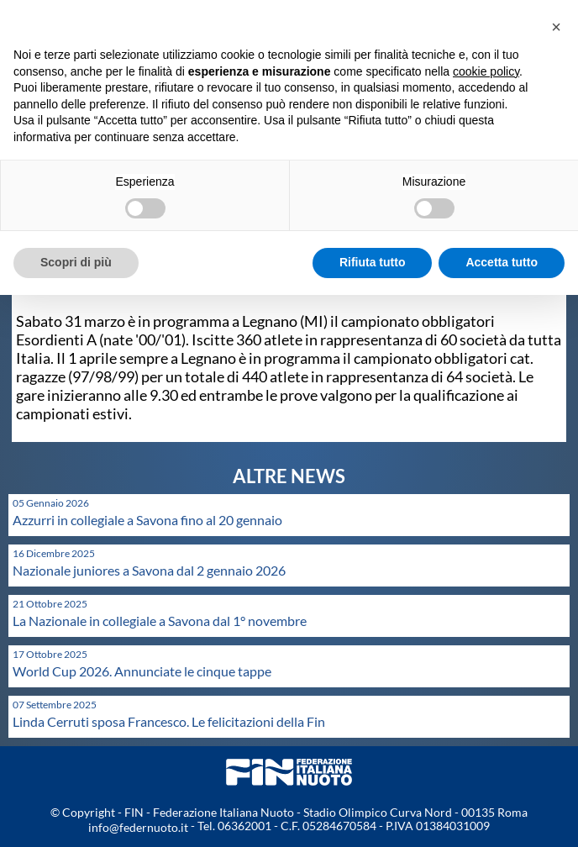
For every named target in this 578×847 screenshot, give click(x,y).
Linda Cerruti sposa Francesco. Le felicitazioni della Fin (169, 721)
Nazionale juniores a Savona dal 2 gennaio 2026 (149, 570)
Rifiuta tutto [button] (372, 262)
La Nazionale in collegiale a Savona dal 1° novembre (160, 621)
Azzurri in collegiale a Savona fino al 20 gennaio (147, 520)
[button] (556, 26)
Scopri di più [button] (76, 262)
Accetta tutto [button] (501, 262)
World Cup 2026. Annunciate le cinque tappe (142, 671)
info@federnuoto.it (138, 827)
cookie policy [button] (486, 71)
